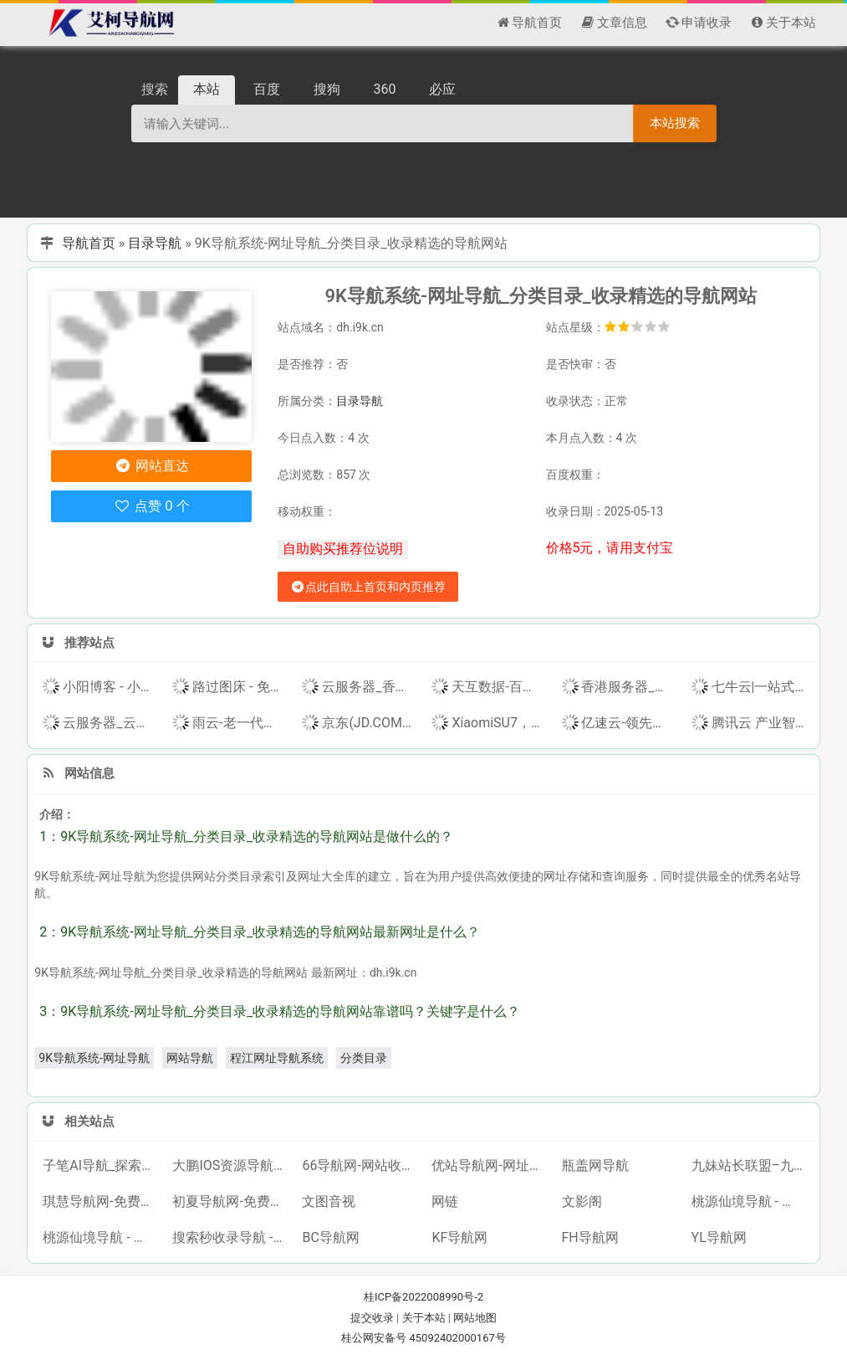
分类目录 (363, 1058)
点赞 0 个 (152, 506)
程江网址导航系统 (277, 1058)
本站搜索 (675, 122)
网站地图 (475, 1317)
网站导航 (189, 1058)
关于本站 (424, 1317)
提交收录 (372, 1317)
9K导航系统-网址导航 (94, 1058)
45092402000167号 (457, 1338)
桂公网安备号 (375, 1338)
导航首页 (88, 243)
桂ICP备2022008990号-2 (423, 1297)
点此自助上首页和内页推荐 (368, 586)
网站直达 (152, 466)
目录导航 (154, 243)
